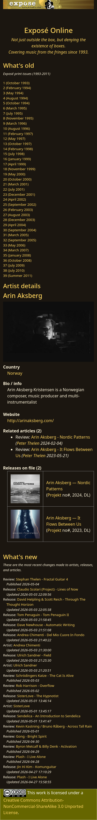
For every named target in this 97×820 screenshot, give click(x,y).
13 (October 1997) (17, 143)
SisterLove (21, 706)
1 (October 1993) (16, 83)
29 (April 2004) (14, 225)
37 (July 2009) (14, 265)
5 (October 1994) (16, 103)
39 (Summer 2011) (17, 275)
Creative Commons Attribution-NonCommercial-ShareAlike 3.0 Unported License (43, 806)
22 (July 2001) (14, 189)
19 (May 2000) (14, 174)
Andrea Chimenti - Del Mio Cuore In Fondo (50, 635)
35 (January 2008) (17, 255)
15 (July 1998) (14, 153)
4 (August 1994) (15, 98)
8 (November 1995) (18, 118)
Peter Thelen (28, 443)
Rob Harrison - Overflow (35, 685)
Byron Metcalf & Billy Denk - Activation (46, 746)
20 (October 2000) (17, 179)
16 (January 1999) (17, 159)
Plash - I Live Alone (31, 756)
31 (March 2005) (15, 235)
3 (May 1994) (13, 93)
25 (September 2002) (19, 204)
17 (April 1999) (14, 164)
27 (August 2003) (16, 214)
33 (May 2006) (14, 245)
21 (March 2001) (15, 184)
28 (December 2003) (19, 219)
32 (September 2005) (19, 240)
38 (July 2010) (14, 270)
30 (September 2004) (19, 230)
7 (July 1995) (13, 113)
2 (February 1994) (17, 88)
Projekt (54, 495)
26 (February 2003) (18, 209)
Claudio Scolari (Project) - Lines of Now (47, 589)
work (41, 793)
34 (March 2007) (15, 250)
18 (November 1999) (19, 169)
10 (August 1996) (16, 128)
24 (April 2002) (14, 199)
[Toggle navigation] (16, 16)
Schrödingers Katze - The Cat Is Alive (45, 675)
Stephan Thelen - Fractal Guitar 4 (42, 579)
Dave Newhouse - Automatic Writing (45, 624)
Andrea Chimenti (26, 645)
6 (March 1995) (15, 108)
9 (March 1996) (15, 123)
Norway (14, 373)
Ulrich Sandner (25, 665)
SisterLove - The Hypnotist (37, 696)
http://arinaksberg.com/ (30, 420)
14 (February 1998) (18, 149)
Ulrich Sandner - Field (34, 655)
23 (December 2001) (19, 194)
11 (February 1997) (18, 133)
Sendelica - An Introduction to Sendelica (48, 716)
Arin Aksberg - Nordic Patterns (60, 437)
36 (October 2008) (17, 260)
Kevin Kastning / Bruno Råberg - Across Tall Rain (54, 726)
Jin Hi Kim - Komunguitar (36, 766)
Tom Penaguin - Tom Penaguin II (43, 614)
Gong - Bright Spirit (31, 736)
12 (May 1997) (14, 138)
